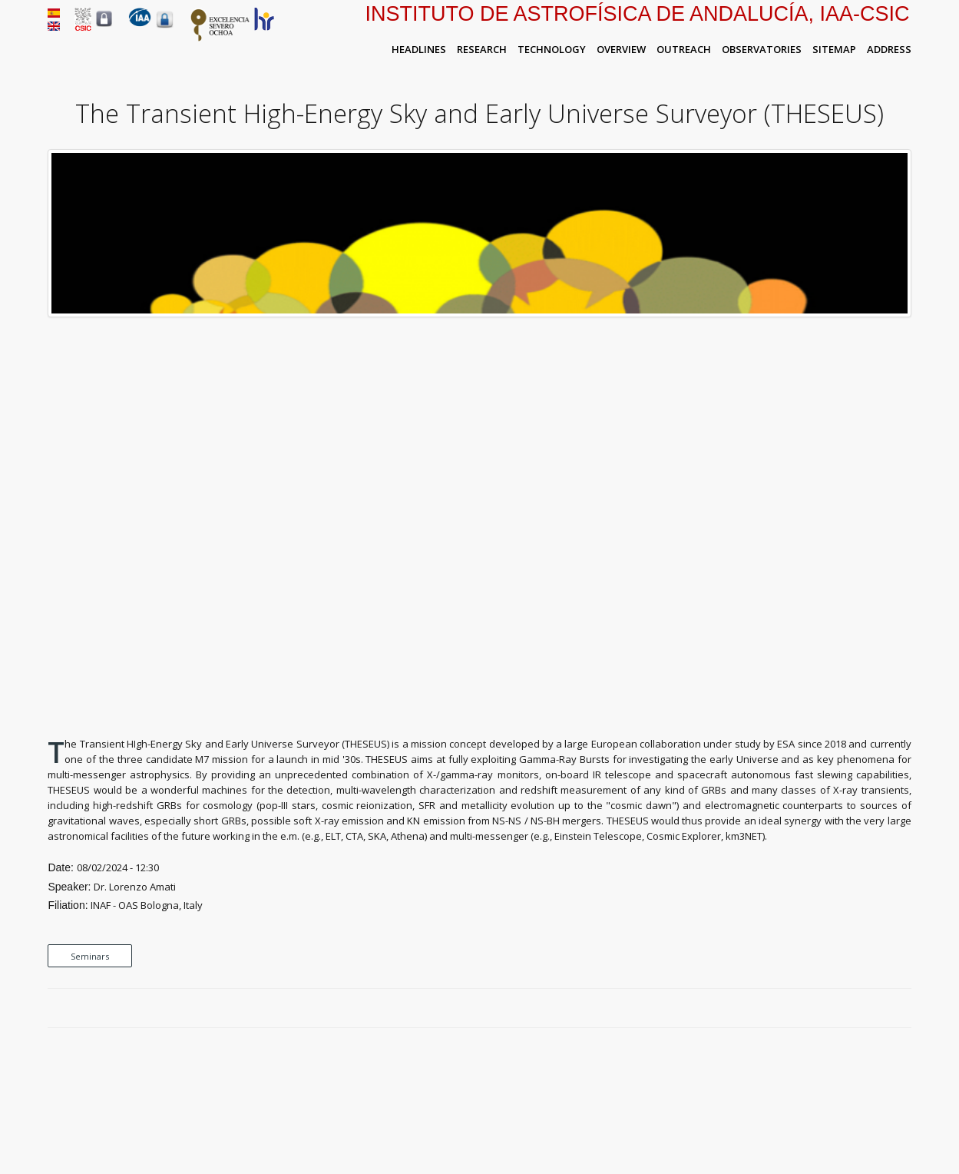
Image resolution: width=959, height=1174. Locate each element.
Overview (621, 49)
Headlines (419, 49)
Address (889, 49)
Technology (552, 49)
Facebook (850, 1008)
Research (482, 49)
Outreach (683, 49)
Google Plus (886, 1008)
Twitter (868, 1008)
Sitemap (834, 49)
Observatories (762, 49)
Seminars (90, 956)
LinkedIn (903, 1008)
